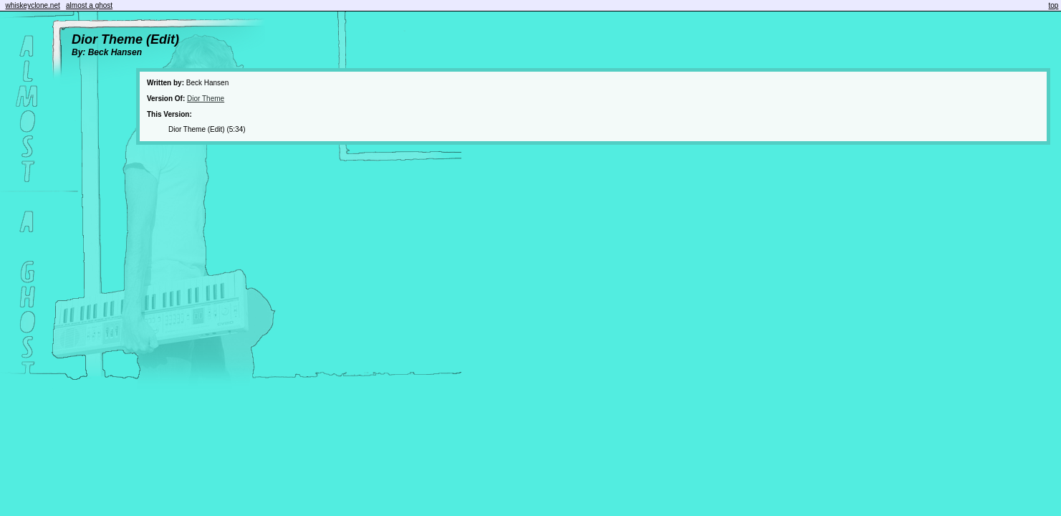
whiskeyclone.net (33, 5)
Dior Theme (205, 98)
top (1054, 5)
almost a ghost (89, 5)
